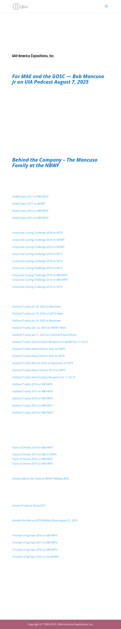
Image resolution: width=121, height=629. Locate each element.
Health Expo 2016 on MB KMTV (30, 210)
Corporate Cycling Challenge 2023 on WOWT (38, 247)
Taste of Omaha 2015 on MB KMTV (33, 463)
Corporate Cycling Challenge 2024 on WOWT (38, 239)
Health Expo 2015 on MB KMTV (30, 218)
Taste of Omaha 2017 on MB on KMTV (34, 454)
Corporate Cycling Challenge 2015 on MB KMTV (40, 275)
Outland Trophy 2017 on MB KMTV (32, 391)
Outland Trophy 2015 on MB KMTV (32, 405)
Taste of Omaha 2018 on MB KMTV (32, 447)
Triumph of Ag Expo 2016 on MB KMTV (34, 549)
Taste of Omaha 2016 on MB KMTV (33, 459)
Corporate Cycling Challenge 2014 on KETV (37, 287)
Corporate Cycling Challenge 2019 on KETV (37, 254)
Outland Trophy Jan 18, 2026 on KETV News (37, 313)
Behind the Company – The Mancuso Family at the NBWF (54, 162)
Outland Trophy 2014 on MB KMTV (32, 412)
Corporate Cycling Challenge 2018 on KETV (37, 261)
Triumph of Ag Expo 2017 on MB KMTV (34, 542)
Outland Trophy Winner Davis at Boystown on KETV (42, 363)
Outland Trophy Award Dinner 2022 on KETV (38, 356)
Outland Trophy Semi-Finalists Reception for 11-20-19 (43, 377)
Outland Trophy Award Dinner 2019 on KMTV (39, 370)
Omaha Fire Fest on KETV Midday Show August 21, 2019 (44, 520)
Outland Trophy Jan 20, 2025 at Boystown (36, 320)
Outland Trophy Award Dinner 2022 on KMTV (39, 349)
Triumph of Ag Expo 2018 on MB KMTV (34, 535)
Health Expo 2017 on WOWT (28, 203)
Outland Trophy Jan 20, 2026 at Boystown (36, 306)
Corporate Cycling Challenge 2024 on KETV (37, 232)
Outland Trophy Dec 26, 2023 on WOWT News (39, 327)
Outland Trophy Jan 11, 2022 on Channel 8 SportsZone (44, 335)
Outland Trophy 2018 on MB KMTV (32, 384)
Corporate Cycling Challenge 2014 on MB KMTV (40, 279)
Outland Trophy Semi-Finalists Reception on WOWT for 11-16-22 (50, 342)
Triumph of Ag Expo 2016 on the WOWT (35, 556)
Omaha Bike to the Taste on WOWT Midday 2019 (40, 478)
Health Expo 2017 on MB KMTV (30, 196)
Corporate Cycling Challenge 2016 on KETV (37, 268)
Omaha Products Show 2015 (29, 505)
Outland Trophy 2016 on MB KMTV (32, 398)
